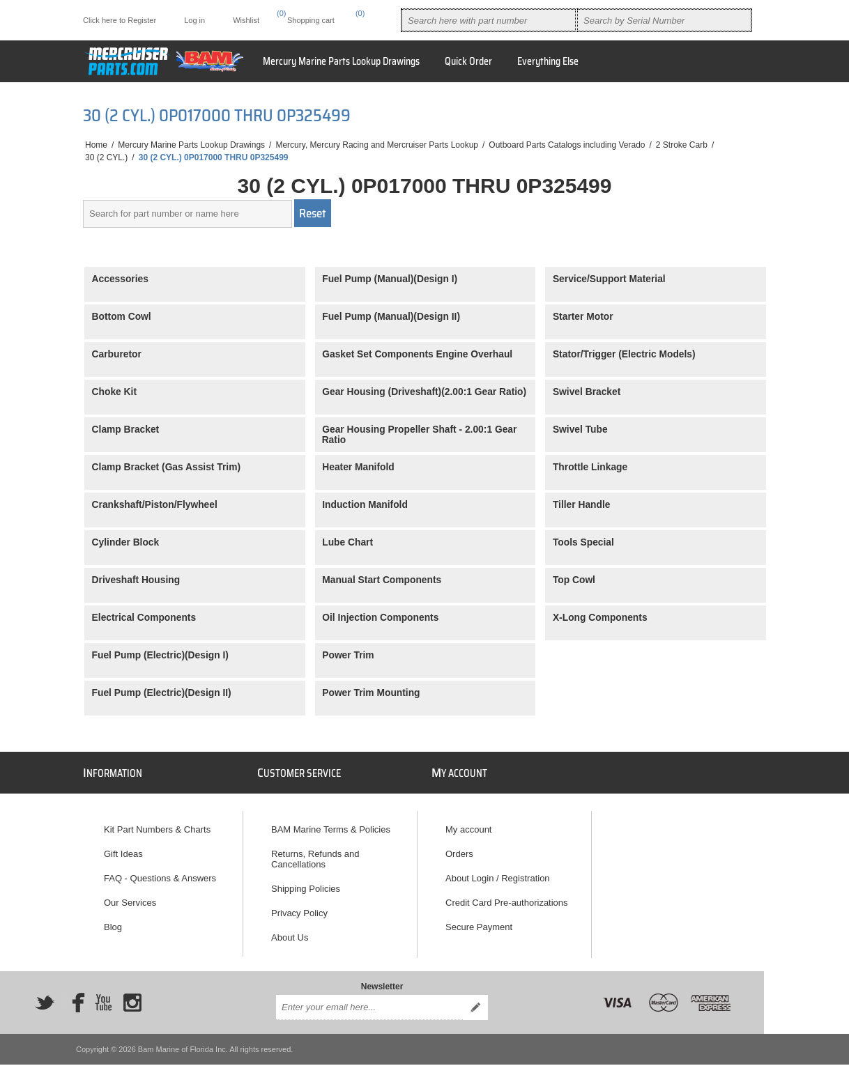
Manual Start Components (381, 580)
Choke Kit (114, 392)
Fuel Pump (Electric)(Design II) (161, 693)
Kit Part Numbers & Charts (157, 823)
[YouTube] (103, 999)
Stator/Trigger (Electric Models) (624, 354)
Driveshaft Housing (136, 580)
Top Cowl (574, 580)
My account (468, 823)
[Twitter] (44, 999)
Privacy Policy (299, 907)
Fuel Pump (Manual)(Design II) (391, 316)
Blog (113, 920)
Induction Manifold (365, 505)
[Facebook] (74, 999)
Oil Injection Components (380, 617)
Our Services (130, 896)
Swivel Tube (580, 429)
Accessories (120, 279)
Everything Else (548, 61)
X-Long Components (600, 617)
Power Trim (348, 655)
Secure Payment (478, 920)
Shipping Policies (305, 882)
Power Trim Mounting (371, 693)
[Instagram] (132, 999)
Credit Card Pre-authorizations (506, 896)
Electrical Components (144, 617)
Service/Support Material (609, 279)
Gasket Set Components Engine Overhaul (417, 354)
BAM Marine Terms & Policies (330, 823)
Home (96, 145)
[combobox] (488, 20)
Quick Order (468, 61)
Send (475, 1004)
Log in (194, 20)
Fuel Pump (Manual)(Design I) (389, 279)
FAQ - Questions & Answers (160, 872)
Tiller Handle (582, 505)
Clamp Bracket (126, 429)
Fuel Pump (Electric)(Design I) (160, 655)
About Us (289, 931)
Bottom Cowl (121, 316)
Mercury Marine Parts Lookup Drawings (341, 61)
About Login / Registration (497, 872)
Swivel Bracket (586, 392)
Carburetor (117, 354)
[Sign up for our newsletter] (369, 1004)
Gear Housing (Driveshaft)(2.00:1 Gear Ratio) (424, 392)
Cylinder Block (126, 542)
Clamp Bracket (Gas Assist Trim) (166, 467)
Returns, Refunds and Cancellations (315, 852)
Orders (459, 847)
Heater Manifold (358, 467)
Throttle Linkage (590, 467)
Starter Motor (583, 316)
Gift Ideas (123, 847)
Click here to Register (119, 20)
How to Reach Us (306, 955)
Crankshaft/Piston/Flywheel (154, 505)
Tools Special (583, 542)
